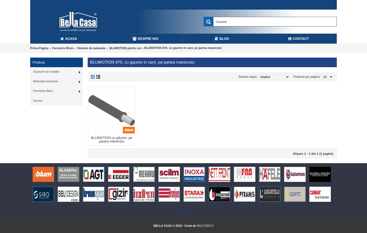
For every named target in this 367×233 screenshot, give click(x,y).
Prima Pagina (39, 48)
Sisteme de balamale (91, 48)
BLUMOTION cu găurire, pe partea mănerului (111, 139)
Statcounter (183, 208)
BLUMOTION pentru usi (125, 48)
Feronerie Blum (62, 48)
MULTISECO (205, 225)
